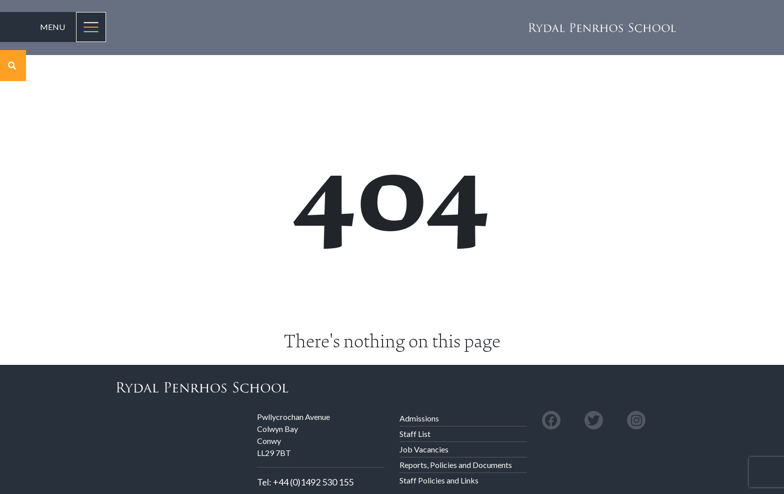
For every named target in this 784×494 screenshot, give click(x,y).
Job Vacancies (424, 449)
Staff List (415, 433)
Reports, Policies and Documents (456, 464)
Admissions (419, 418)
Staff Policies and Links (439, 480)
